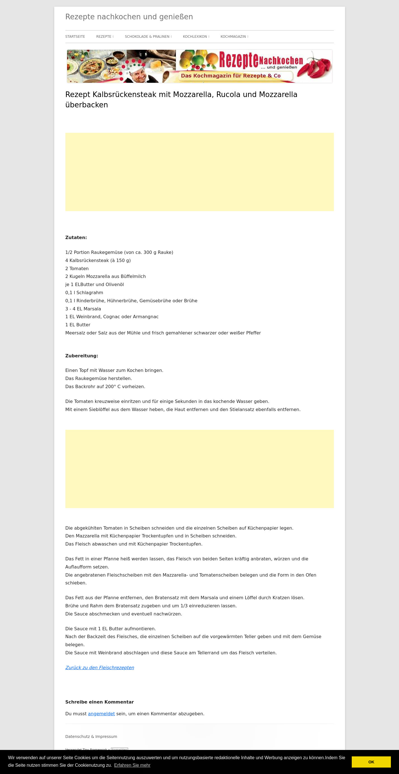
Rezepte (103, 37)
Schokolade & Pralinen (147, 37)
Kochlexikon (195, 37)
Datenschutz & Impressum (91, 736)
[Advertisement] (199, 172)
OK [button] (371, 762)
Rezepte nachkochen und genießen (129, 17)
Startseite (75, 37)
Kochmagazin (233, 37)
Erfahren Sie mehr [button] (132, 765)
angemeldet (101, 713)
